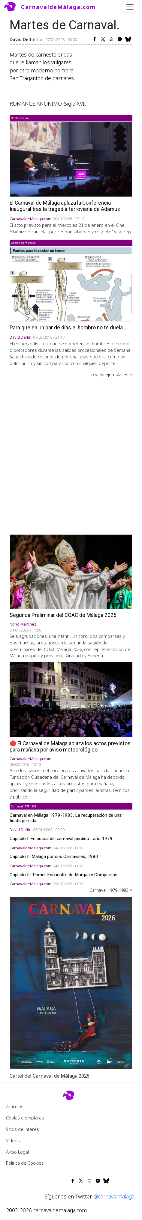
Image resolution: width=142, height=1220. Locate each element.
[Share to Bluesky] (128, 39)
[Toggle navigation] (130, 7)
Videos (13, 1140)
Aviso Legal (17, 1152)
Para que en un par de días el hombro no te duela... (68, 328)
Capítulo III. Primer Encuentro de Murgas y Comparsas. (64, 874)
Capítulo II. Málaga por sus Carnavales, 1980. (54, 856)
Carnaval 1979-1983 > (110, 890)
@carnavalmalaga (113, 1196)
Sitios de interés (22, 1129)
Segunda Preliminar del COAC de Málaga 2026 (63, 615)
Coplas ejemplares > (111, 374)
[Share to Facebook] (95, 39)
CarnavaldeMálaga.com (58, 6)
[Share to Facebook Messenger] (120, 39)
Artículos (14, 1106)
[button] (71, 982)
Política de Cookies (25, 1163)
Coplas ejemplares (25, 1118)
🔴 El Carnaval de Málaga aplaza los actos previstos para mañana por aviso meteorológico (70, 746)
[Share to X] (103, 39)
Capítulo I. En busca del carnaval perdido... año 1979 (61, 838)
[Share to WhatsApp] (111, 39)
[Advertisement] (71, 451)
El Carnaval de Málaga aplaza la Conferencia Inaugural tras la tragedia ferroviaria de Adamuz (65, 206)
